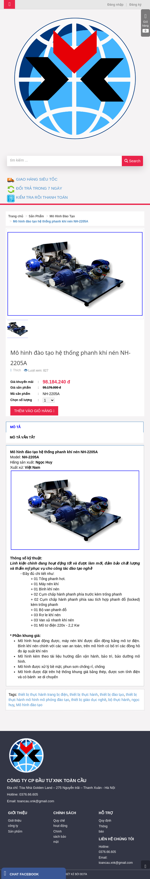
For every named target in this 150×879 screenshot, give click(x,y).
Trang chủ (15, 216)
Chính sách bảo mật (59, 837)
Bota (83, 874)
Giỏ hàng (145, 23)
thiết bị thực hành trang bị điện (43, 694)
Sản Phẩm (36, 216)
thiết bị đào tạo (112, 694)
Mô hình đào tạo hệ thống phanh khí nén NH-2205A (50, 221)
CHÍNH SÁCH (64, 813)
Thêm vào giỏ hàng (34, 411)
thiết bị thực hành (84, 694)
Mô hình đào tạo (29, 705)
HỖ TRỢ (106, 813)
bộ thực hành (119, 700)
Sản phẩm (15, 831)
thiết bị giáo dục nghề (88, 700)
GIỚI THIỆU (17, 813)
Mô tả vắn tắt (22, 437)
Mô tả (15, 427)
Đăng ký (135, 4)
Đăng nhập (115, 4)
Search (132, 161)
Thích (15, 370)
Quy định (105, 820)
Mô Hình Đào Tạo (62, 216)
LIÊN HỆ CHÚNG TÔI (116, 839)
